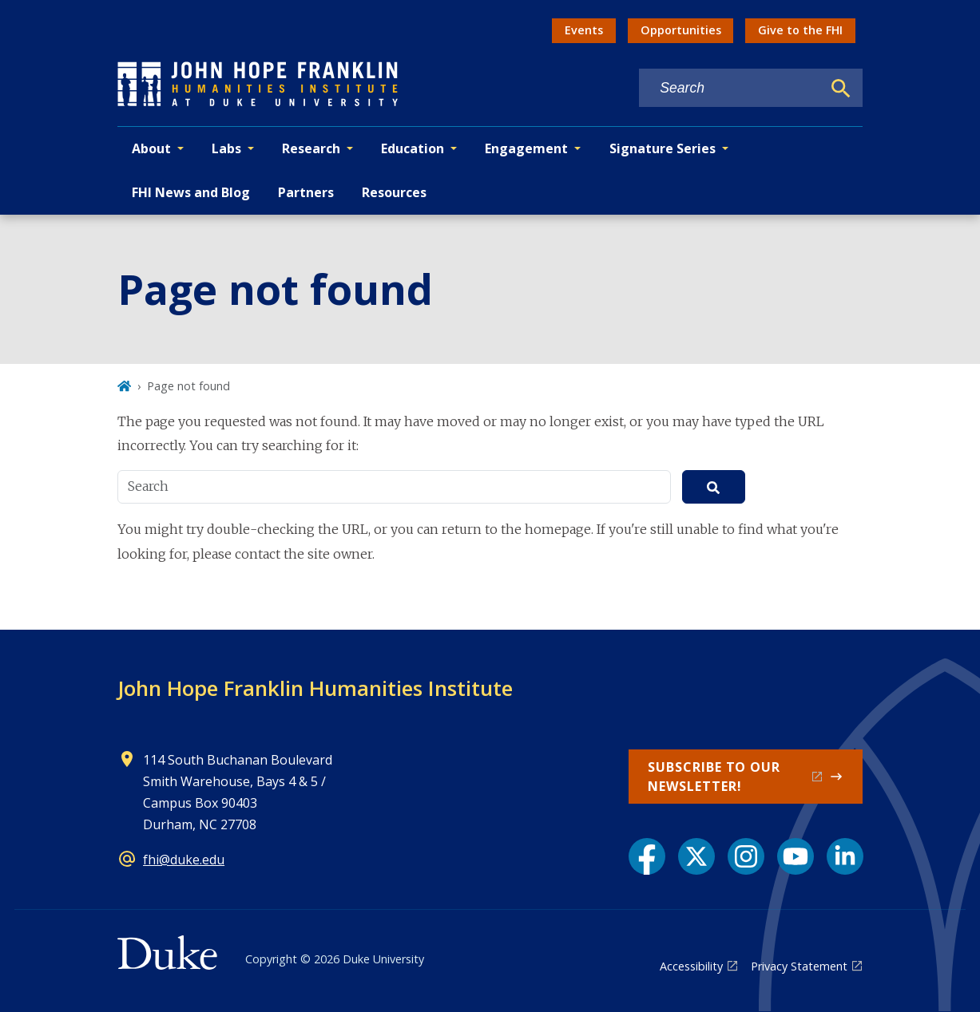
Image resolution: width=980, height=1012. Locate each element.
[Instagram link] (746, 856)
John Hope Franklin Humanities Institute (315, 688)
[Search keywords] (730, 88)
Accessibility (691, 966)
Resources (394, 192)
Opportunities (681, 30)
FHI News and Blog (191, 192)
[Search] (841, 88)
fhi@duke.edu (183, 859)
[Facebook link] (647, 856)
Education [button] (412, 148)
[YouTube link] (795, 856)
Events (584, 30)
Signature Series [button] (662, 148)
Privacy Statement (799, 966)
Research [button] (311, 148)
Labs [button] (226, 148)
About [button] (151, 148)
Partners (306, 192)
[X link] (696, 856)
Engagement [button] (526, 148)
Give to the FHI (800, 30)
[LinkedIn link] (845, 856)
